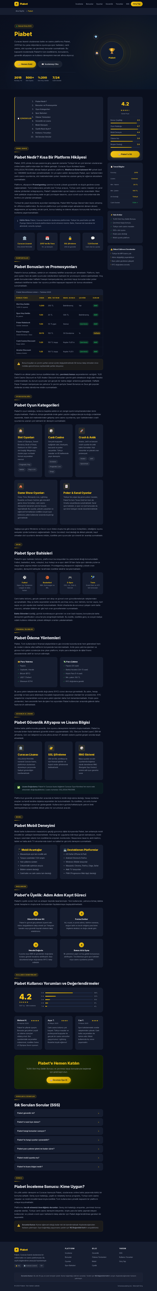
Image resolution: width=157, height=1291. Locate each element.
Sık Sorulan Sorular (43, 137)
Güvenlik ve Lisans (43, 121)
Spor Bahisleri (41, 113)
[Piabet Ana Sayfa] (21, 4)
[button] (58, 1115)
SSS (127, 4)
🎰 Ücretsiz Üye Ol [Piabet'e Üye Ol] (58, 1083)
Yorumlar (119, 4)
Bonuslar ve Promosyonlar (46, 105)
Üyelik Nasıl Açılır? (43, 129)
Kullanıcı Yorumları (43, 133)
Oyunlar (99, 4)
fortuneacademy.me (125, 1286)
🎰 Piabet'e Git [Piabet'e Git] (125, 154)
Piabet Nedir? (41, 101)
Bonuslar (89, 4)
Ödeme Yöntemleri (43, 117)
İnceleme (79, 4)
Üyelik (94, 1265)
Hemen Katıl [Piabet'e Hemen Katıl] (25, 64)
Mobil (94, 1261)
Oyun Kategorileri (42, 109)
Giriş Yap (136, 4)
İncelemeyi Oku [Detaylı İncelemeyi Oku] (50, 64)
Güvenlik (109, 4)
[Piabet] (37, 1250)
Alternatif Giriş (138, 1286)
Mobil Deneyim (41, 125)
